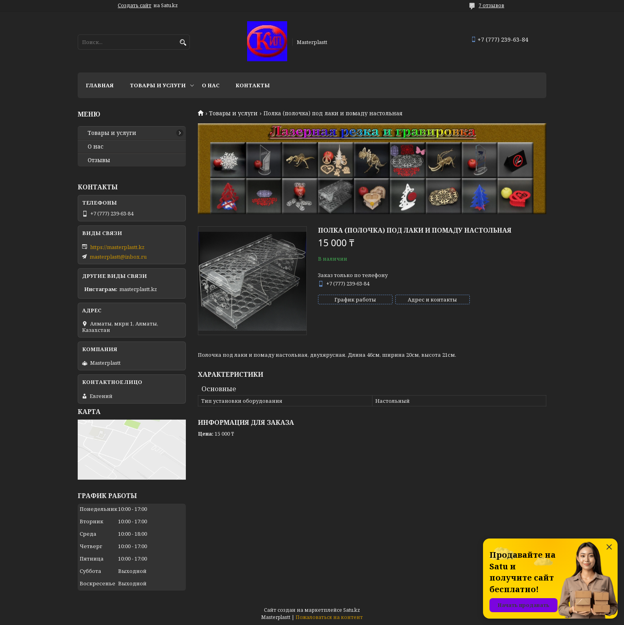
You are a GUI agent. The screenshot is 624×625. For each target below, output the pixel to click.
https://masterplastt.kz (117, 247)
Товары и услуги (158, 85)
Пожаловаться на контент (329, 617)
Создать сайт (134, 5)
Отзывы (99, 160)
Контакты (253, 85)
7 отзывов (491, 5)
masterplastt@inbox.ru (118, 256)
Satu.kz (351, 610)
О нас (210, 85)
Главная (100, 85)
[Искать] (183, 43)
